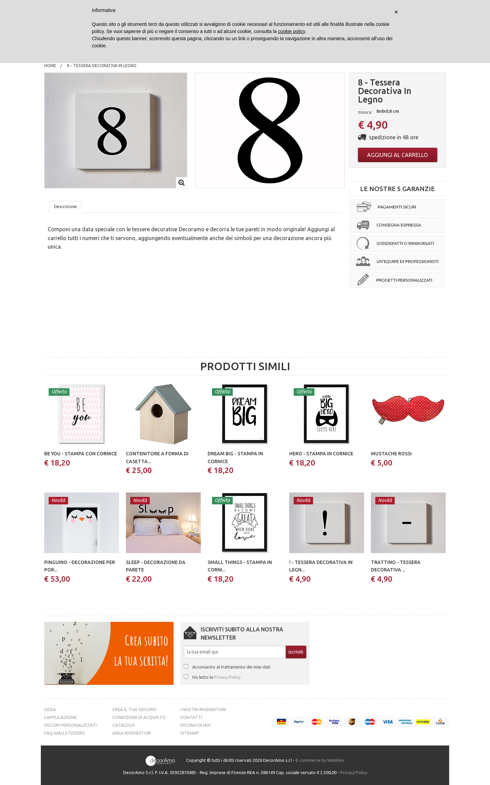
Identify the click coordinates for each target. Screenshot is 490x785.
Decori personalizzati (70, 725)
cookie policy (291, 31)
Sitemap (189, 733)
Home (50, 65)
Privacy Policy (227, 677)
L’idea (50, 709)
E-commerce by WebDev (320, 760)
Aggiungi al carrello (397, 155)
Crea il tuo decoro (134, 709)
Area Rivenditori (131, 733)
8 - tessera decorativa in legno (102, 65)
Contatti (191, 717)
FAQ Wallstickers (64, 733)
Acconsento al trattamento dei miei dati (231, 666)
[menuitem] (50, 66)
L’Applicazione (60, 717)
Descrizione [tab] (65, 206)
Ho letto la (216, 677)
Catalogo (123, 725)
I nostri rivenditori (203, 709)
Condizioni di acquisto (139, 717)
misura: (365, 112)
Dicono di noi (195, 725)
